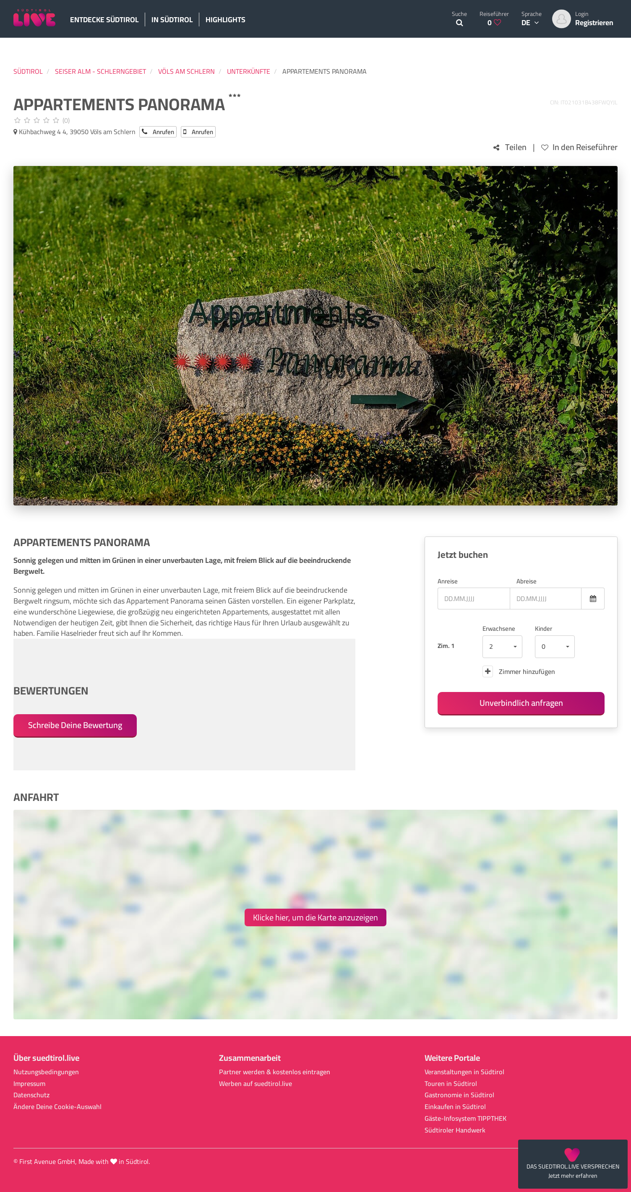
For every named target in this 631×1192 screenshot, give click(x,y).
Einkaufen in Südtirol (455, 1107)
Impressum (29, 1083)
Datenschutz (31, 1095)
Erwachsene (498, 628)
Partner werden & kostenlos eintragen (274, 1072)
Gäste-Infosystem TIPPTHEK (465, 1118)
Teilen (510, 147)
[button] (502, 646)
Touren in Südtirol (451, 1083)
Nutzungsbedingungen (46, 1072)
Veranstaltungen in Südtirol (464, 1072)
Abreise (526, 581)
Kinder (543, 628)
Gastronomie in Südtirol (459, 1095)
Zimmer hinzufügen (518, 671)
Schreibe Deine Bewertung (75, 725)
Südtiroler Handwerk (455, 1130)
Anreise (448, 581)
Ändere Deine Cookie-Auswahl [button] (57, 1107)
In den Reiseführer (579, 147)
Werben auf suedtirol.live (255, 1083)
